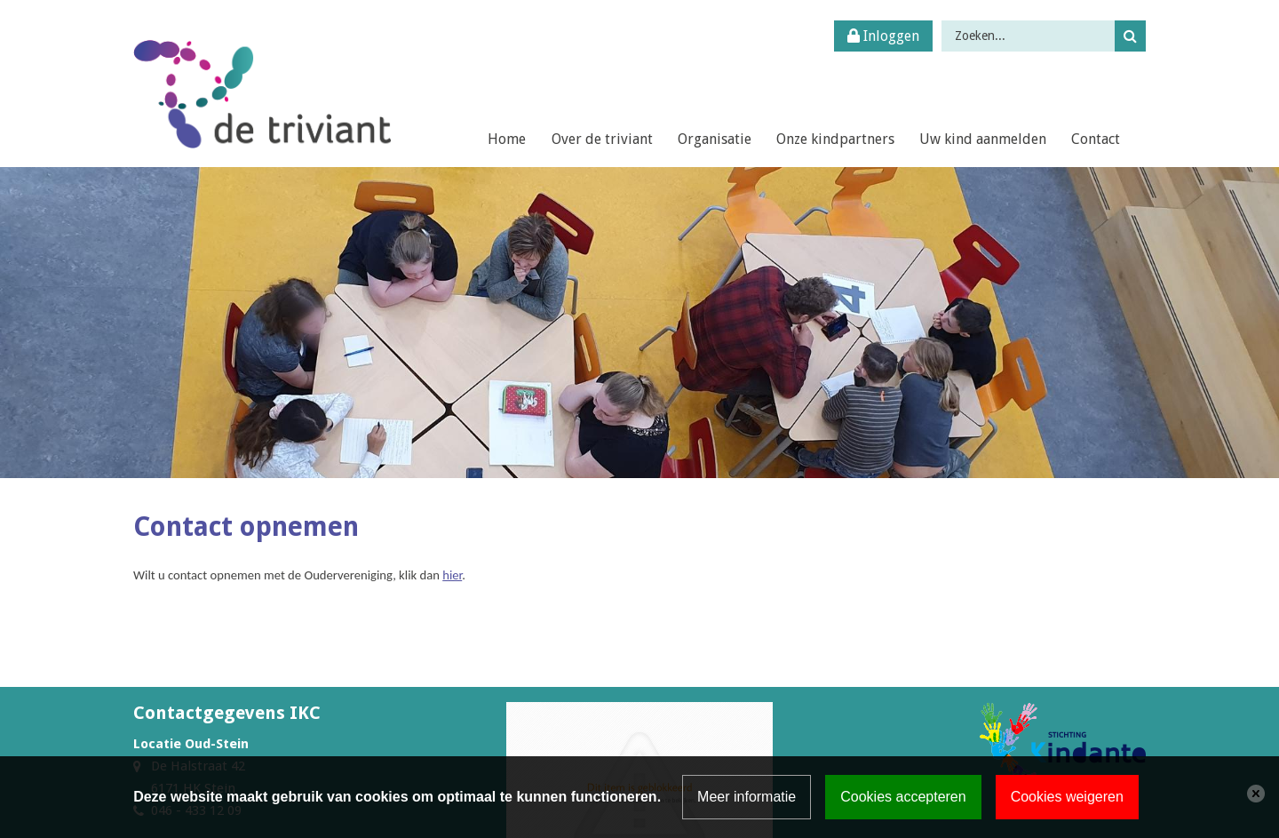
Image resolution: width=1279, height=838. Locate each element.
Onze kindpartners (835, 139)
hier (452, 575)
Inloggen (883, 36)
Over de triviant (602, 139)
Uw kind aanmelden (982, 139)
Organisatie (714, 139)
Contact (1095, 139)
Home (507, 139)
